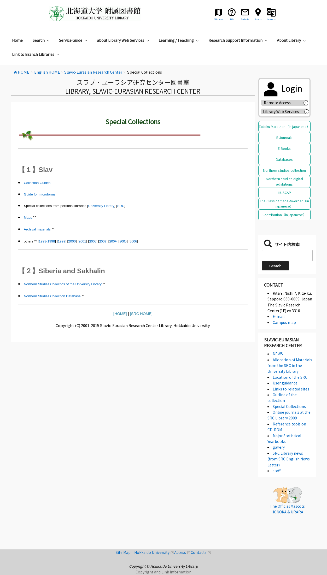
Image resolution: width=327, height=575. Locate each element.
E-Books (284, 148)
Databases (284, 159)
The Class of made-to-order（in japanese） (284, 203)
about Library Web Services (123, 40)
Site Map (125, 552)
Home (17, 40)
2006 (133, 241)
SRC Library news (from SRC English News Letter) (288, 458)
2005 (123, 241)
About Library (292, 40)
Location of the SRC (290, 377)
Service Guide (73, 40)
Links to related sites (291, 389)
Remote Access (279, 102)
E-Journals (284, 137)
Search (42, 40)
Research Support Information (238, 40)
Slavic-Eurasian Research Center (283, 342)
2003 (102, 241)
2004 (112, 241)
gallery (279, 447)
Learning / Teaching (179, 40)
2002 (92, 241)
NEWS (278, 353)
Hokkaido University (154, 552)
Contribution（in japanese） (284, 214)
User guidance (285, 383)
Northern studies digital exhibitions (284, 181)
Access (182, 552)
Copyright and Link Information (163, 571)
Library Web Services (281, 111)
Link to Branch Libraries (36, 54)
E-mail (278, 316)
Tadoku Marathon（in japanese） (284, 126)
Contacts (201, 552)
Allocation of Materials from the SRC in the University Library (289, 365)
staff (277, 470)
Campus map (284, 322)
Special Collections (289, 406)
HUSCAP (284, 192)
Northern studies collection (284, 170)
